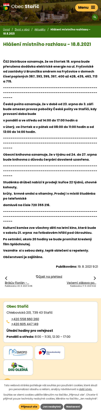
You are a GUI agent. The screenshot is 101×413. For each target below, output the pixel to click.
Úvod (6, 29)
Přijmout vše (29, 406)
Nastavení (73, 406)
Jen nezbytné (52, 406)
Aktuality (40, 29)
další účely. (85, 389)
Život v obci (22, 29)
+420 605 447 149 (24, 324)
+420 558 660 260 (25, 319)
